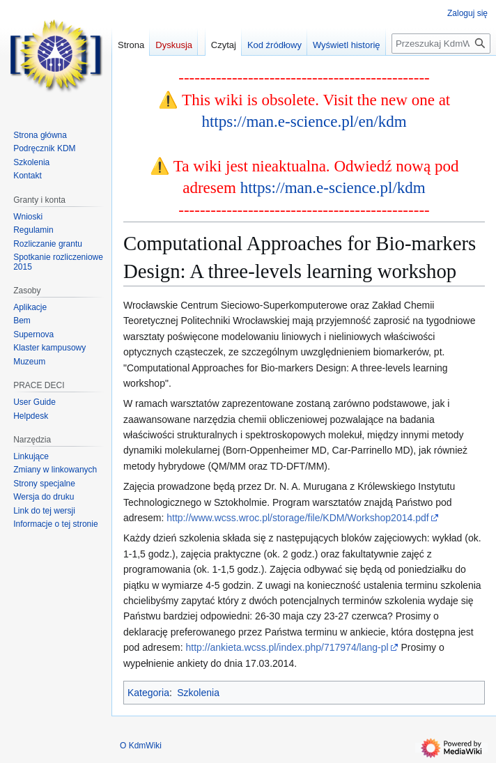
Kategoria (148, 692)
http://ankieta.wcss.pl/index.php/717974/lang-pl (287, 647)
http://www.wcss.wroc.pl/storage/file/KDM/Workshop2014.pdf (297, 517)
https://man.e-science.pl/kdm (333, 187)
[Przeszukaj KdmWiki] (441, 43)
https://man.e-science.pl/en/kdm (303, 121)
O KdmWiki (141, 745)
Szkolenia (198, 692)
